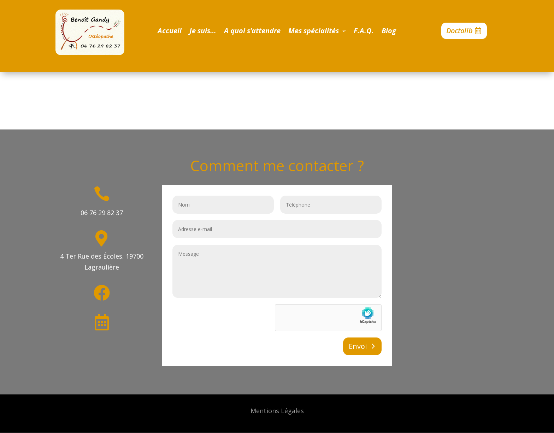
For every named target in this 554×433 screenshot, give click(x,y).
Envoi (358, 346)
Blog (389, 31)
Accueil (170, 31)
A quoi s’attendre (252, 31)
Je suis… (202, 31)
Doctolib (459, 30)
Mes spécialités (313, 31)
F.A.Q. (364, 31)
